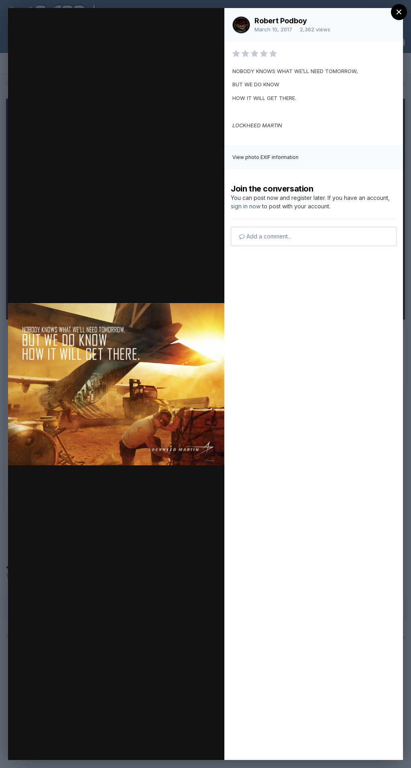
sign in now (245, 206)
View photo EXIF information (265, 157)
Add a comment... (265, 236)
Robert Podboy (280, 20)
